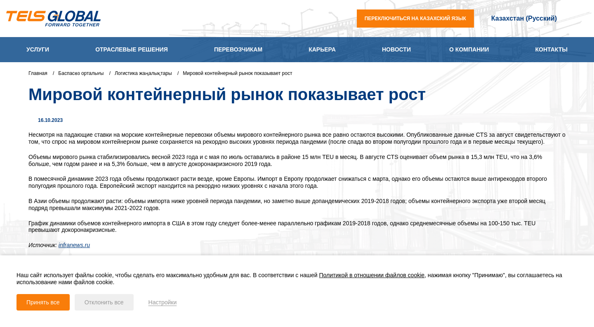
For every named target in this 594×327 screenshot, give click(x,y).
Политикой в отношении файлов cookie (372, 275)
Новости (396, 49)
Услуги (37, 49)
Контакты (551, 49)
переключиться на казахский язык (415, 18)
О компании (469, 49)
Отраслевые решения (131, 49)
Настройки (162, 302)
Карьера (322, 49)
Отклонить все (104, 302)
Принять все (43, 302)
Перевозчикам (238, 49)
